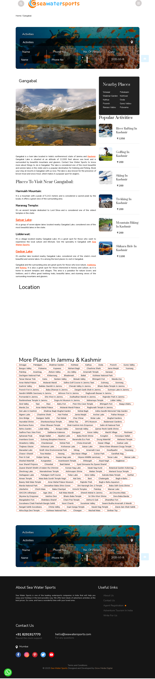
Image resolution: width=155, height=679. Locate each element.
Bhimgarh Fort (98, 379)
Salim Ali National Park (110, 425)
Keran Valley (92, 432)
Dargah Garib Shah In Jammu (88, 390)
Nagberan (120, 461)
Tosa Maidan (45, 453)
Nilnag (76, 450)
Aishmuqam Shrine (74, 471)
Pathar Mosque (117, 414)
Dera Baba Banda (121, 496)
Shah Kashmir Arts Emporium (80, 425)
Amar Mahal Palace (27, 382)
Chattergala (104, 478)
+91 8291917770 (28, 634)
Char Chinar (78, 418)
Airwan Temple (25, 478)
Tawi (38, 404)
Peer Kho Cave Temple (83, 404)
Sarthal (130, 475)
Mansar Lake (113, 489)
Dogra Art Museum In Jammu (67, 400)
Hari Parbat (63, 414)
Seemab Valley (81, 429)
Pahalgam (37, 365)
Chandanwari (47, 443)
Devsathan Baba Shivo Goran (57, 485)
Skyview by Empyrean (29, 496)
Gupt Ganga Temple (76, 507)
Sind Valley (24, 404)
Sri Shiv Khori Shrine (97, 496)
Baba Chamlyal (59, 489)
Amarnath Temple (91, 372)
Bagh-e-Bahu (121, 478)
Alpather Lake (64, 436)
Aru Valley (71, 372)
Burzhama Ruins (26, 425)
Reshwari (128, 432)
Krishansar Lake (68, 446)
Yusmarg (129, 368)
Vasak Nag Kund (95, 468)
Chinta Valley (54, 507)
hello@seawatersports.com (73, 634)
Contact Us (109, 600)
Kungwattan (46, 461)
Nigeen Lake (24, 414)
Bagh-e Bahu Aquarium (109, 482)
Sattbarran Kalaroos (56, 432)
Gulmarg (105, 382)
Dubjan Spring (42, 457)
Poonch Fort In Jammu (29, 390)
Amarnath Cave (93, 450)
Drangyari (76, 432)
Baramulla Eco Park (81, 439)
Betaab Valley (79, 379)
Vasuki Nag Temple (99, 507)
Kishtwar (74, 365)
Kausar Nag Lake (63, 457)
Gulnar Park (99, 453)
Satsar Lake (87, 446)
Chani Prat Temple (71, 500)
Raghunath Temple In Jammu (100, 407)
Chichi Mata (40, 489)
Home (18, 15)
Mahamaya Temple (95, 400)
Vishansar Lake (47, 446)
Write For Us (110, 615)
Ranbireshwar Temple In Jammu (33, 400)
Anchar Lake (98, 414)
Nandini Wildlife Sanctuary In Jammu (35, 393)
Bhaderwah (69, 375)
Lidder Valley (116, 400)
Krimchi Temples (80, 489)
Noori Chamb (67, 503)
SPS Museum (91, 421)
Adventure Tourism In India (118, 610)
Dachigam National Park (29, 375)
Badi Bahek (65, 464)
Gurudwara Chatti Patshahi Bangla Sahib (37, 503)
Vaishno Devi (51, 496)
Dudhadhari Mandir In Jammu (83, 397)
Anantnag (37, 372)
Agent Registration (114, 605)
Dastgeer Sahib (43, 418)
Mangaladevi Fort (26, 500)
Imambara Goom (26, 439)
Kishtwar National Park (103, 375)
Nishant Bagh (74, 368)
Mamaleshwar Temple (49, 471)
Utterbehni (23, 489)
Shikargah (87, 461)
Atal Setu (77, 478)
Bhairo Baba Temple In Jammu (111, 386)
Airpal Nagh (104, 461)
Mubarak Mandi (50, 382)
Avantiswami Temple (67, 461)
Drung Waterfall (103, 439)
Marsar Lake (129, 457)
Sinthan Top (112, 510)
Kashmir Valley (25, 386)
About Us (108, 595)
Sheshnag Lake (26, 471)
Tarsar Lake (112, 457)
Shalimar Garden (56, 365)
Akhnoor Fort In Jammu (68, 393)
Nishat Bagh (83, 411)
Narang (61, 453)
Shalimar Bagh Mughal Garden (57, 411)
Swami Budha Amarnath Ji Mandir (117, 503)
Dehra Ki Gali (92, 500)
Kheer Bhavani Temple (50, 425)
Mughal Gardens (114, 418)
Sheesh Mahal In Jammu (91, 493)
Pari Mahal (61, 418)
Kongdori (104, 436)
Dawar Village (104, 443)
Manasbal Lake (26, 450)
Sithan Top (73, 421)
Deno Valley (90, 475)
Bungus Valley (62, 429)
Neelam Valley (60, 379)
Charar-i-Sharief (26, 453)
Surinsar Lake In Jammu (118, 390)
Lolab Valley (43, 429)
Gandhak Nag (117, 453)
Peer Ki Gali (24, 457)
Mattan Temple (95, 471)
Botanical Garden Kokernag (121, 468)
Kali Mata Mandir (66, 493)
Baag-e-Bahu (125, 404)
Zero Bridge (24, 418)
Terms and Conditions (77, 665)
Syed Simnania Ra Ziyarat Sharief (92, 464)
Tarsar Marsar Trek (27, 379)
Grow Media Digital (103, 668)
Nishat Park (65, 443)
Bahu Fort (61, 404)
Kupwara (57, 368)
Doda (100, 365)
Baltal (83, 375)
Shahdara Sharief (48, 500)
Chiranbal (49, 464)
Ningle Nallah (45, 436)
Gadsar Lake (24, 251)
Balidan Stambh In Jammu (50, 386)
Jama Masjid (113, 368)
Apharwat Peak (26, 436)
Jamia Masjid (80, 414)
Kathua (88, 365)
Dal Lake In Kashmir (28, 411)
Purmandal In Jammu (28, 397)
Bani (90, 478)
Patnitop (22, 372)
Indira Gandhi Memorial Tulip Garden (111, 411)
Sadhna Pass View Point (30, 432)
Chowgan (77, 510)
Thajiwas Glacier (26, 446)
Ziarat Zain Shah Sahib (125, 507)
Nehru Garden (25, 429)
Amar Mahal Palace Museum (60, 482)
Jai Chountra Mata (117, 493)
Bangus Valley (25, 368)
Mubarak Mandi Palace (70, 407)
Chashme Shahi (44, 414)
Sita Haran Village (79, 453)
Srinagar (23, 365)
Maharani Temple (124, 439)
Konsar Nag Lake (73, 468)
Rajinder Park (86, 482)
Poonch (113, 365)
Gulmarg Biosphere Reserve (53, 439)
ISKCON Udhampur (27, 493)
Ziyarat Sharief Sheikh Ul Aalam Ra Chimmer (39, 468)
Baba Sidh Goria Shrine (119, 485)
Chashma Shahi (94, 368)
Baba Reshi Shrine (85, 436)
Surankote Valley (87, 503)
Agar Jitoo (47, 493)
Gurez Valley (129, 365)
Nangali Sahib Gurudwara (30, 507)
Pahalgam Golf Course (51, 475)
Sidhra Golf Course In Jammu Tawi (79, 382)
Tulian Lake (73, 475)
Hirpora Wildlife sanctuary (89, 457)
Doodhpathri (112, 450)
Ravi (48, 404)
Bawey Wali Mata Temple (30, 482)
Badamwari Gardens (113, 421)
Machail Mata (94, 510)
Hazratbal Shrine (26, 421)
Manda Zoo (117, 379)
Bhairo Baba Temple (72, 496)
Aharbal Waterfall (26, 461)
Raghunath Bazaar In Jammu (98, 393)
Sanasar (109, 372)
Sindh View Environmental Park (53, 450)
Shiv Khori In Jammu (54, 397)
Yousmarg (128, 450)
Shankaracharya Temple (51, 421)
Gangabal (27, 15)
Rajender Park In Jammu (113, 397)
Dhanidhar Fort (111, 500)
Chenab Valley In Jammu (80, 386)
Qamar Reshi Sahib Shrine (107, 429)
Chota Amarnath (84, 443)
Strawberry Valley (26, 443)
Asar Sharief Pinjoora (28, 464)
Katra (44, 379)
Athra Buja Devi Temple (29, 510)
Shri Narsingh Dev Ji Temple (89, 485)
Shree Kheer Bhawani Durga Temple (115, 446)
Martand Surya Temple (119, 471)
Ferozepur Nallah (122, 436)
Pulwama (42, 368)
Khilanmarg (52, 375)
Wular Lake (95, 418)
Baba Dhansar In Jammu (57, 390)
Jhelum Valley (54, 372)
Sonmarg (119, 382)
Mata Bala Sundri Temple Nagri (52, 478)
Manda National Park (28, 485)
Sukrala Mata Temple (111, 475)
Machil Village (111, 432)
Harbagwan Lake (26, 475)
